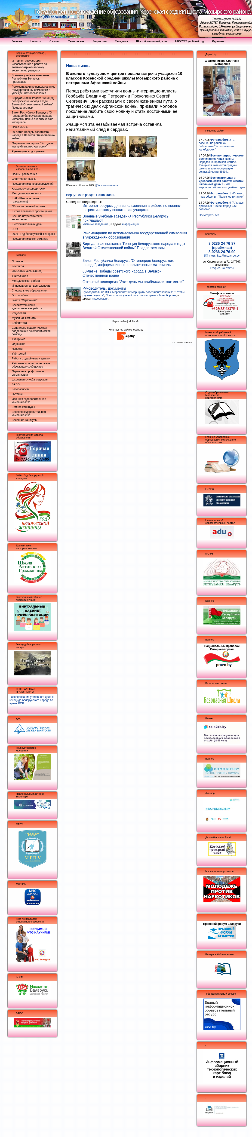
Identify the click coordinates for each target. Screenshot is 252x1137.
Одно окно (18, 344)
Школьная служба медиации (30, 379)
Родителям (19, 313)
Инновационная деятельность (31, 285)
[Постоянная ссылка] (107, 185)
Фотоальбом (20, 295)
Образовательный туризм (28, 206)
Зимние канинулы (23, 407)
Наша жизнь (20, 127)
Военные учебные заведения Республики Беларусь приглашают (30, 78)
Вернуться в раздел (90, 195)
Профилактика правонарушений (32, 183)
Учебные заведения (96, 224)
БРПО (16, 384)
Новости (17, 348)
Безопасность (21, 389)
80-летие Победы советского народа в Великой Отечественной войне (33, 135)
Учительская (20, 276)
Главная (21, 255)
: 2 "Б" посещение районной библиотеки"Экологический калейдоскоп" (217, 144)
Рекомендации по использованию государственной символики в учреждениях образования (33, 90)
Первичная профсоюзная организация (28, 373)
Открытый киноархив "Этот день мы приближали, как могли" (32, 145)
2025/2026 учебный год (27, 271)
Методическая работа (26, 280)
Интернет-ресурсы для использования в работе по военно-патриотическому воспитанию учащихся (29, 65)
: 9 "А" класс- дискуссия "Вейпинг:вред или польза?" (221, 206)
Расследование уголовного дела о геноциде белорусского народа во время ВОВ (31, 700)
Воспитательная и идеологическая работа (27, 306)
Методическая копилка (26, 193)
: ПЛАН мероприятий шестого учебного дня (222, 182)
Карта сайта (119, 321)
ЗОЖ (15, 229)
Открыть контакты (222, 268)
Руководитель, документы (28, 151)
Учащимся (18, 339)
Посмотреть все (209, 215)
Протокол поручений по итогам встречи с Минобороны (141, 295)
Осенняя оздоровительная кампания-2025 (29, 400)
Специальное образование (29, 290)
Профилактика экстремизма (30, 238)
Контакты (18, 266)
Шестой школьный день (27, 224)
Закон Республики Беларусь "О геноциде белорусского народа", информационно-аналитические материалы (32, 117)
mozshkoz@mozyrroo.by (224, 255)
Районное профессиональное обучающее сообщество (31, 365)
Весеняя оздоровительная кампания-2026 (29, 413)
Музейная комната (24, 318)
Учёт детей (19, 353)
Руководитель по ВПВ (97, 292)
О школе (17, 261)
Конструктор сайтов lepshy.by (126, 329)
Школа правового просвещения (32, 211)
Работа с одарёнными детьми (31, 358)
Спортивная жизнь (24, 179)
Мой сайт (134, 321)
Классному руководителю (28, 188)
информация (130, 224)
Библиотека (19, 323)
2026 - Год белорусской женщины (33, 234)
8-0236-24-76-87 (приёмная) (222, 246)
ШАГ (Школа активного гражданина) (26, 200)
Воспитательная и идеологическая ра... (28, 167)
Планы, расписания (24, 174)
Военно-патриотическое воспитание (27, 218)
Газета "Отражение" (24, 300)
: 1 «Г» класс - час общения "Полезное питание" (221, 195)
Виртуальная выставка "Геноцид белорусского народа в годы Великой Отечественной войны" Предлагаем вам (33, 102)
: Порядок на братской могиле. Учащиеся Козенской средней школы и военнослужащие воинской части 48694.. (221, 163)
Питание (17, 394)
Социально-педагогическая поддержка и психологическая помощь (31, 331)
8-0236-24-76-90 (222, 252)
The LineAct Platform (182, 342)
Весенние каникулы (24, 420)
